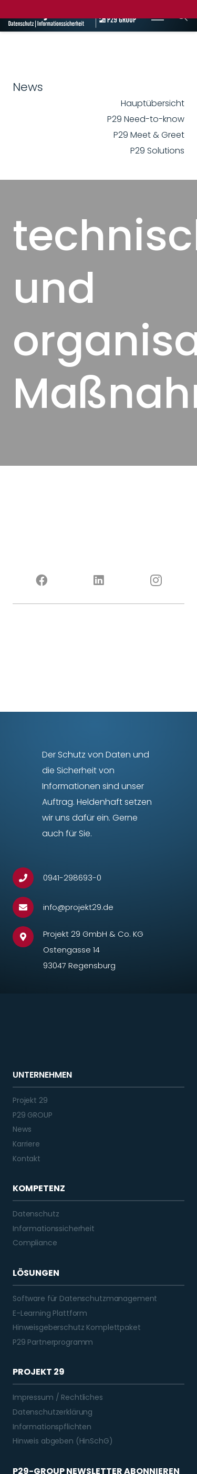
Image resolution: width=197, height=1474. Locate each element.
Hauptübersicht (152, 103)
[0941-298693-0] (28, 877)
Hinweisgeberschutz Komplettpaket (77, 1327)
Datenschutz (36, 1214)
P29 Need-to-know (145, 119)
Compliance (35, 1242)
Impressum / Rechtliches (58, 1397)
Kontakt (26, 1158)
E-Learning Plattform (50, 1313)
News (22, 1129)
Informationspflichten (52, 1426)
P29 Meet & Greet (148, 135)
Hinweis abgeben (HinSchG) (63, 1441)
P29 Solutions (157, 151)
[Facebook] (41, 580)
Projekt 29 (30, 1100)
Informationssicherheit (54, 1228)
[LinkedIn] (98, 580)
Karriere (26, 1144)
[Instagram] (155, 580)
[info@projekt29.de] (28, 907)
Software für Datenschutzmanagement (85, 1298)
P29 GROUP (33, 1115)
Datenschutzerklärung (52, 1412)
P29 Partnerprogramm (53, 1342)
